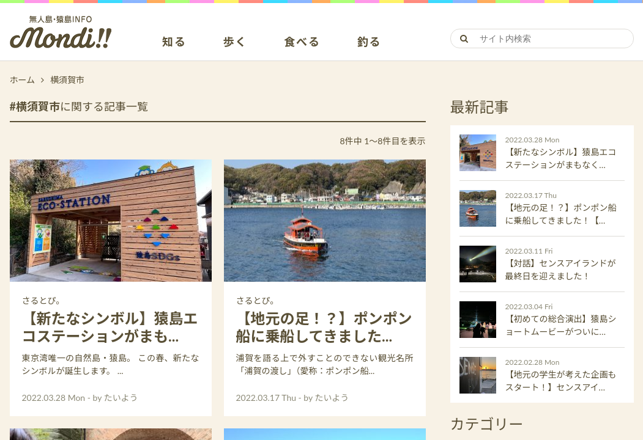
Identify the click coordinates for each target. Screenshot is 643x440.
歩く (235, 42)
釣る (369, 42)
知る (174, 42)
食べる (302, 42)
